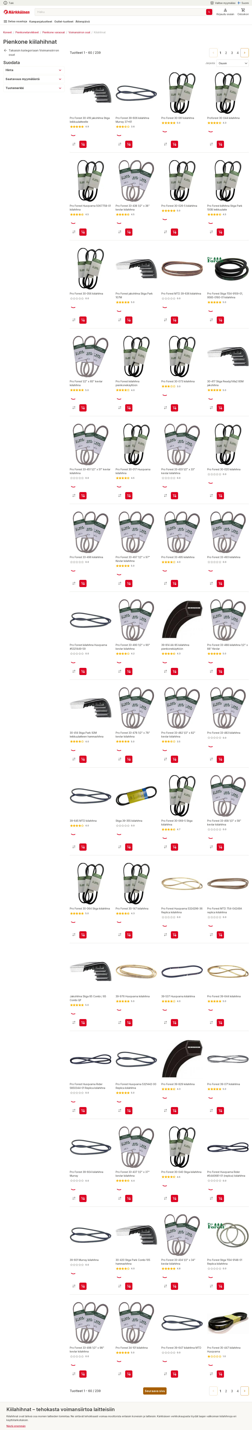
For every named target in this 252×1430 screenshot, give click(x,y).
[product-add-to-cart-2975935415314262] (128, 734)
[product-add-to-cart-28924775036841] (83, 141)
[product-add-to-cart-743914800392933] (174, 226)
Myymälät (12, 1414)
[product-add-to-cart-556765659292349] (83, 989)
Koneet (7, 32)
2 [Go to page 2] (226, 53)
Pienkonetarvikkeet (27, 32)
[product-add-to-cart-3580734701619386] (83, 819)
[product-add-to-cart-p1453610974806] (128, 395)
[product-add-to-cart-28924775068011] (128, 141)
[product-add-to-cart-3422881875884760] (174, 1243)
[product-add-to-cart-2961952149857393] (220, 989)
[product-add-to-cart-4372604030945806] (220, 480)
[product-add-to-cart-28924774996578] (220, 1074)
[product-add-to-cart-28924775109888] (174, 1328)
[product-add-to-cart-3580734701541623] (83, 734)
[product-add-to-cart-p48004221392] (220, 310)
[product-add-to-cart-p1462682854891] (83, 226)
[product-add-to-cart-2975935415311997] (83, 1328)
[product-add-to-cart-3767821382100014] (220, 226)
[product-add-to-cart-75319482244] (83, 1074)
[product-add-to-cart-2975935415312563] (174, 734)
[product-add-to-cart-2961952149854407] (174, 141)
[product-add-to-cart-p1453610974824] (220, 141)
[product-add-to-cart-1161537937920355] (128, 565)
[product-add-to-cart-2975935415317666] (220, 819)
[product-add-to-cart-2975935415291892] (128, 819)
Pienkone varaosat (53, 32)
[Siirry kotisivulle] (16, 12)
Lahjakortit (13, 1407)
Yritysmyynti (14, 1420)
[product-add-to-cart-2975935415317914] (83, 480)
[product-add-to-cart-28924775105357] (83, 310)
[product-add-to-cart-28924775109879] (174, 565)
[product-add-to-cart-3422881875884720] (174, 480)
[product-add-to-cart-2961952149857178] (128, 1328)
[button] (225, 12)
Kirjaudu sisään (17, 1427)
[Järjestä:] (232, 63)
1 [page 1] (220, 53)
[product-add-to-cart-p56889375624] (128, 310)
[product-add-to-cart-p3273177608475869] (83, 1158)
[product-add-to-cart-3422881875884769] (128, 1158)
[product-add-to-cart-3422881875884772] (128, 226)
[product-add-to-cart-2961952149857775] (174, 1074)
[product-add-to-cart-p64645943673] (220, 1243)
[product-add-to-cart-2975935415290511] (174, 819)
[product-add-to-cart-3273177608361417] (83, 650)
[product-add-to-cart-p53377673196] (220, 1158)
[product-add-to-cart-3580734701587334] (128, 1243)
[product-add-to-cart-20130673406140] (174, 310)
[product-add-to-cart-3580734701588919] (128, 989)
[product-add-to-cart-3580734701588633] (174, 989)
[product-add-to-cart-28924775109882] (220, 734)
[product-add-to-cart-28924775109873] (83, 565)
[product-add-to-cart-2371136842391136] (174, 1158)
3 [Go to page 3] (232, 53)
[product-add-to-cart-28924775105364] (220, 565)
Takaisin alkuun (18, 1386)
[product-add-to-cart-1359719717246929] (174, 395)
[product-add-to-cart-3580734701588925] (174, 650)
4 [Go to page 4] (238, 53)
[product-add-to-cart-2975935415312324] (83, 395)
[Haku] (209, 12)
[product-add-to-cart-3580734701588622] (128, 1074)
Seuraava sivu (155, 1345)
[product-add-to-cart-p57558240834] (174, 904)
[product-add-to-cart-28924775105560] (220, 1328)
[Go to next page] (244, 52)
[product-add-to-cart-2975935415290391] (83, 904)
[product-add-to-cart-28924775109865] (128, 904)
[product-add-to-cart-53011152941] (220, 904)
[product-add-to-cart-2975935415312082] (128, 650)
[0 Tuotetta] (243, 12)
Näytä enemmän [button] (16, 1380)
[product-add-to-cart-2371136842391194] (128, 480)
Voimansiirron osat (79, 32)
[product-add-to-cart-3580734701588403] (83, 1243)
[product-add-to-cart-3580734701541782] (220, 395)
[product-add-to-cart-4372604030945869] (220, 650)
